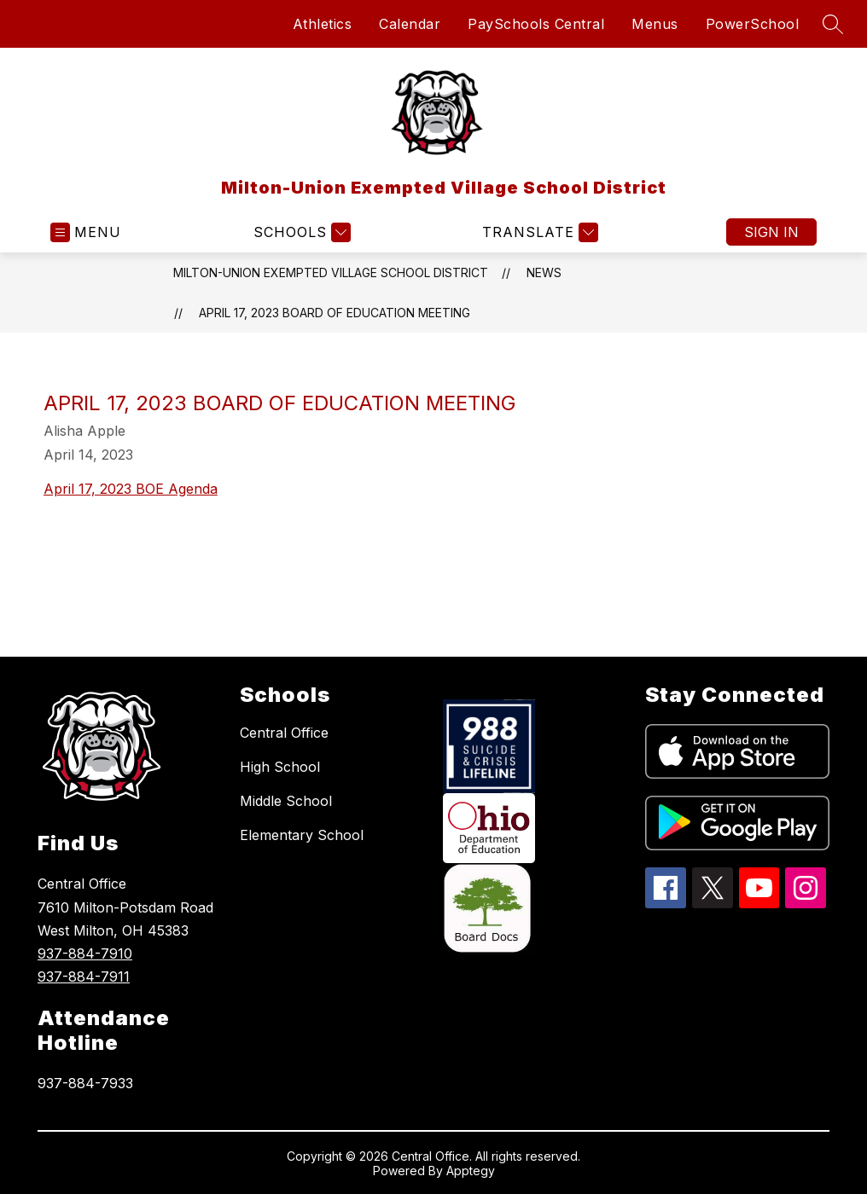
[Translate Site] (538, 232)
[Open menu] (85, 232)
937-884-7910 (85, 953)
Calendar (409, 23)
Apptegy (470, 1170)
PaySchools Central (536, 23)
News (544, 272)
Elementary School (302, 834)
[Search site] (833, 24)
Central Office (284, 732)
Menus (654, 23)
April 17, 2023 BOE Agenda (131, 488)
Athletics (322, 23)
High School (280, 766)
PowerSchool (753, 23)
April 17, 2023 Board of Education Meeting (334, 312)
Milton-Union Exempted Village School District (330, 272)
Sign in (771, 232)
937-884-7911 (84, 976)
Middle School (286, 800)
